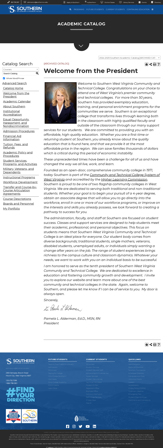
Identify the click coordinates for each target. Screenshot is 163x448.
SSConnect (52, 370)
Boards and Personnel (18, 203)
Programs (79, 9)
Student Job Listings (94, 379)
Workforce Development (20, 182)
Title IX (88, 403)
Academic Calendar (17, 101)
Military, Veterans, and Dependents (18, 170)
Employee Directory (136, 373)
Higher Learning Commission (124, 179)
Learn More (52, 388)
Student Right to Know (137, 397)
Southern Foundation (136, 370)
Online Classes (107, 2)
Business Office (92, 391)
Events (142, 2)
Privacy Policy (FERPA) (137, 388)
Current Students (115, 9)
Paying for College (55, 373)
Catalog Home (13, 88)
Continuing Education (138, 9)
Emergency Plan (134, 394)
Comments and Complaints (139, 400)
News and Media (135, 379)
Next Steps (52, 379)
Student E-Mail (92, 385)
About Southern (14, 106)
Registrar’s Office (92, 388)
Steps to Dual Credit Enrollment (61, 364)
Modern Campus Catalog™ (108, 447)
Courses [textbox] (7, 69)
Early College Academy (57, 382)
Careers (131, 382)
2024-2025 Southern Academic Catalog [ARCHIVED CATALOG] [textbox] (129, 58)
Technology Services (93, 397)
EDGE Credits (53, 385)
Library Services (125, 2)
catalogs (50, 447)
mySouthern (90, 1)
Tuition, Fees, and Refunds (15, 146)
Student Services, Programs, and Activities (20, 162)
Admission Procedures (19, 131)
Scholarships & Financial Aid (97, 373)
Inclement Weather (136, 391)
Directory (155, 2)
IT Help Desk (91, 400)
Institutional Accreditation (12, 113)
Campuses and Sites (136, 376)
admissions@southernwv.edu (35, 2)
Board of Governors (135, 367)
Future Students (95, 9)
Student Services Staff (94, 370)
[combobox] (129, 58)
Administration (134, 364)
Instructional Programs (19, 177)
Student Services (92, 367)
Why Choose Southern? (57, 376)
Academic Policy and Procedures (18, 154)
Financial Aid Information (12, 138)
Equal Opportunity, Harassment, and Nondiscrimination (16, 123)
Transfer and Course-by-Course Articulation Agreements (20, 191)
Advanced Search (14, 83)
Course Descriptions (17, 199)
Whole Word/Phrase (15, 78)
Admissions (52, 367)
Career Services (92, 376)
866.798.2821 (12, 2)
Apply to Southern (71, 2)
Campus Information (94, 394)
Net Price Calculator (94, 382)
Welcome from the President (16, 95)
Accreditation (133, 385)
